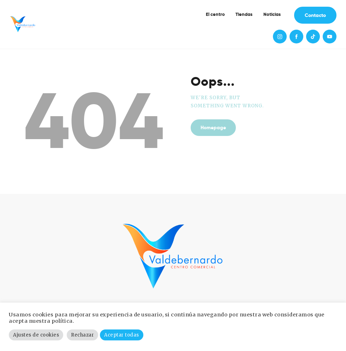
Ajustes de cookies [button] (36, 335)
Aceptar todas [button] (121, 335)
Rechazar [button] (82, 335)
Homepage (214, 109)
